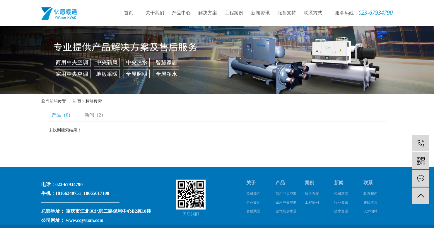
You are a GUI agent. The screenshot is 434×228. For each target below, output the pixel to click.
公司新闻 (341, 194)
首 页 (76, 101)
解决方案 (207, 12)
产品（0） (62, 114)
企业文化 (253, 202)
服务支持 (286, 12)
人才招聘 (370, 211)
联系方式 (313, 12)
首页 (128, 12)
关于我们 (155, 12)
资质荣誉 (253, 211)
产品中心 (181, 12)
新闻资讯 (260, 12)
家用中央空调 (286, 202)
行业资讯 (341, 202)
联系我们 (370, 194)
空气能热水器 (286, 211)
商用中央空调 (286, 194)
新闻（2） (95, 114)
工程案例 (234, 12)
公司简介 (253, 194)
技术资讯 (341, 211)
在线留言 (370, 202)
